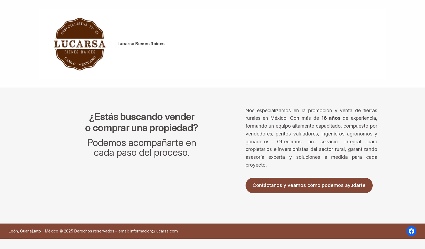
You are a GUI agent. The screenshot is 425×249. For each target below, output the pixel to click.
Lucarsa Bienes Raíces (141, 43)
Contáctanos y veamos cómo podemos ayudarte (309, 185)
